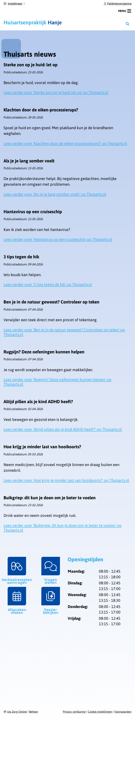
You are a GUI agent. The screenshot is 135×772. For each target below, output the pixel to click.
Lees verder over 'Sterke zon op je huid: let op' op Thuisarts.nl (56, 92)
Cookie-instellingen (100, 711)
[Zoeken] (127, 24)
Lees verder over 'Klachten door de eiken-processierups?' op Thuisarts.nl (65, 143)
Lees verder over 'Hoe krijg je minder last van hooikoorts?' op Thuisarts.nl (66, 480)
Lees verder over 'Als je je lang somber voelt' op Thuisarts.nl (55, 194)
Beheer (33, 711)
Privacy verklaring (74, 711)
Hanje (33, 22)
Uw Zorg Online (17, 711)
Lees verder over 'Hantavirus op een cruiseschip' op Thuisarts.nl (58, 239)
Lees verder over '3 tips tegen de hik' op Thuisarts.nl (48, 284)
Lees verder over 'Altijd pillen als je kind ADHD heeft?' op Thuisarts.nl (63, 429)
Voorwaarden (122, 711)
